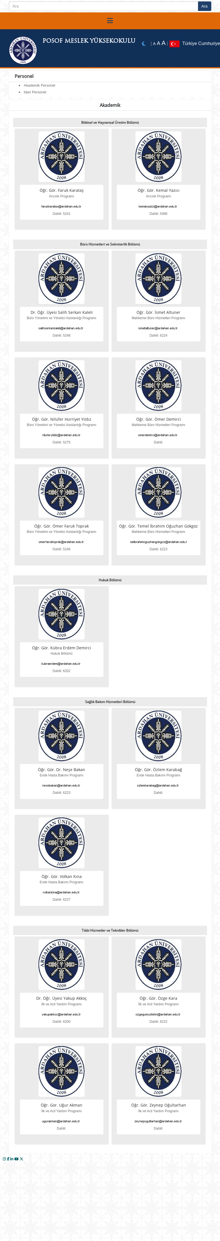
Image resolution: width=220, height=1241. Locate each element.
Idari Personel (35, 92)
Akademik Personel (39, 85)
